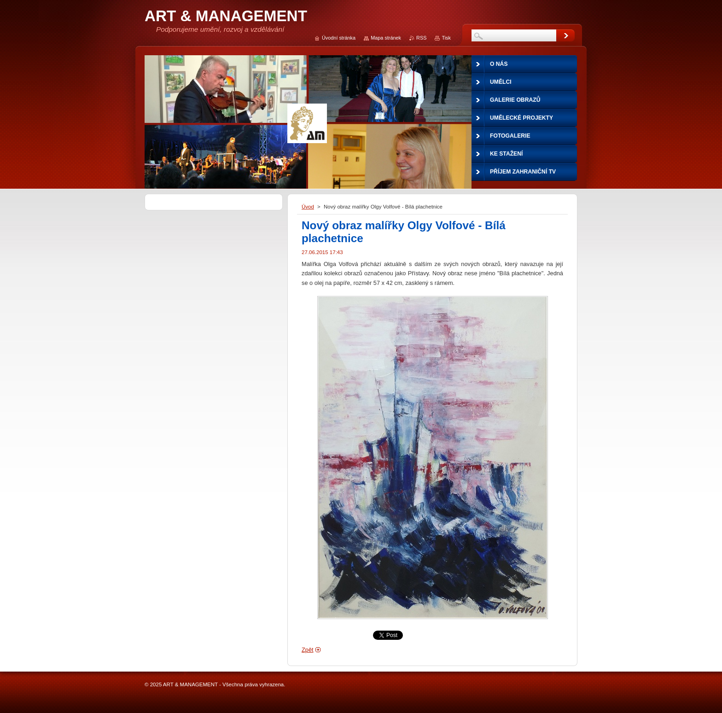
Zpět (308, 649)
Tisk (446, 38)
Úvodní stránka (338, 38)
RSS (421, 38)
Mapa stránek (386, 38)
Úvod (308, 206)
